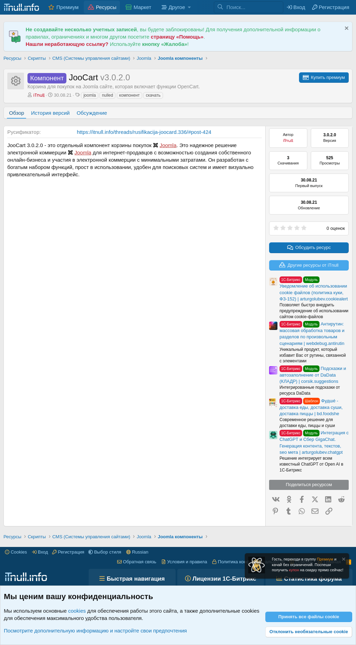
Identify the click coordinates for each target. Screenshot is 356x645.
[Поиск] (255, 7)
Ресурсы (106, 7)
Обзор (16, 113)
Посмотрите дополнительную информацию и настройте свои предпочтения (95, 631)
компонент (129, 95)
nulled (107, 95)
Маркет (142, 7)
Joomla (168, 145)
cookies (77, 611)
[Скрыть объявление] (346, 29)
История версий (50, 113)
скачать (153, 95)
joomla (89, 95)
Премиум (67, 7)
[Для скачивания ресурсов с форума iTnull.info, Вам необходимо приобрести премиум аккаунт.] (324, 77)
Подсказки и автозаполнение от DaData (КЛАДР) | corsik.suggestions (313, 375)
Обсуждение (91, 113)
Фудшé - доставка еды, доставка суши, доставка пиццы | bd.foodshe (311, 407)
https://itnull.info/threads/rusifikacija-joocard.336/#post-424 (144, 132)
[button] (175, 7)
